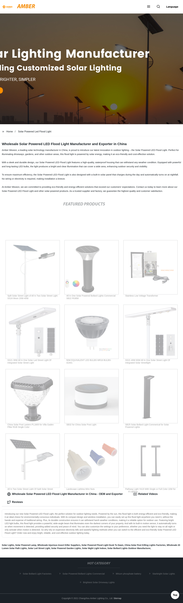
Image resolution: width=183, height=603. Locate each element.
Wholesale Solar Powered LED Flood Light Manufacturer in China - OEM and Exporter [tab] (65, 494)
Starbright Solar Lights (164, 573)
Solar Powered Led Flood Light (34, 131)
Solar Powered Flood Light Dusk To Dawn (102, 545)
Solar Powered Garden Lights (66, 548)
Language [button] (172, 6)
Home (9, 131)
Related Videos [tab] (145, 494)
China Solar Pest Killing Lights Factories (145, 545)
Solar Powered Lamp (25, 545)
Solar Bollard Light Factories (38, 573)
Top (175, 595)
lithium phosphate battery (129, 573)
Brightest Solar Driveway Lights (100, 582)
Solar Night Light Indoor (94, 548)
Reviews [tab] (15, 502)
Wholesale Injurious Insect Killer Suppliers (58, 545)
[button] (148, 7)
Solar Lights (8, 545)
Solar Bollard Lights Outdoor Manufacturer (128, 548)
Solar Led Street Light (39, 548)
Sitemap (117, 598)
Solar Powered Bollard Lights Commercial (85, 573)
